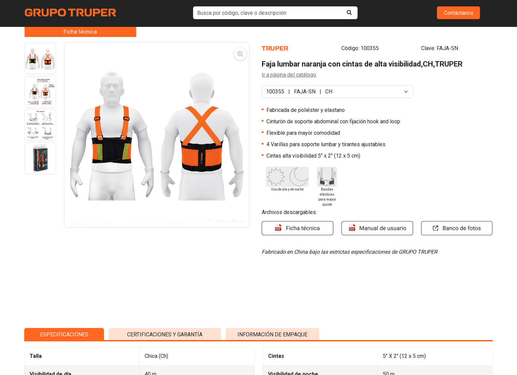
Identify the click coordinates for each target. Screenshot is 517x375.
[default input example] (275, 12)
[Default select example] (337, 91)
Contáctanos (458, 13)
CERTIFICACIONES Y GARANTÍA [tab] (164, 331)
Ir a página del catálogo (289, 75)
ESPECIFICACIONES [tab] (64, 331)
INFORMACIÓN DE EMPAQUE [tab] (272, 331)
